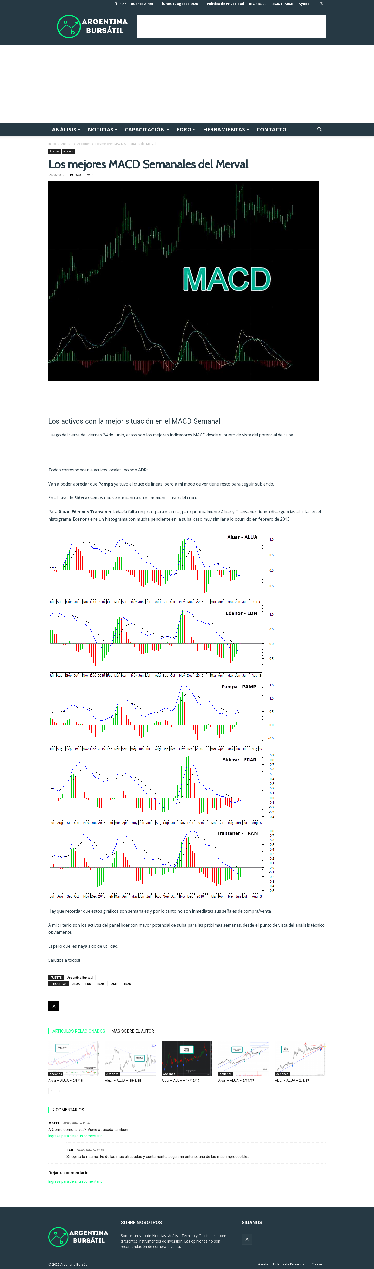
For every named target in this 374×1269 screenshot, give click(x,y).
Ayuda (304, 3)
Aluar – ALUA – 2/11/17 (236, 1080)
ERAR (100, 984)
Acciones (83, 144)
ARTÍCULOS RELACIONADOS (78, 1031)
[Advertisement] (231, 26)
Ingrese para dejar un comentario (75, 1136)
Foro (186, 129)
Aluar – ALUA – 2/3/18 (65, 1080)
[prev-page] (51, 1091)
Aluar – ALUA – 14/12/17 (180, 1080)
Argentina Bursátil (80, 977)
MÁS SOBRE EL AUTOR (132, 1031)
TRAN (127, 984)
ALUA (76, 984)
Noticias (102, 129)
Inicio (52, 144)
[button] (319, 130)
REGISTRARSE (282, 3)
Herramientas (226, 129)
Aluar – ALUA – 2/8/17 (292, 1080)
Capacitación (147, 129)
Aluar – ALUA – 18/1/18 (123, 1080)
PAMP (114, 984)
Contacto (271, 129)
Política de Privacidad (225, 3)
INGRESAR (257, 3)
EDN (88, 984)
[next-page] (60, 1091)
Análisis (66, 129)
